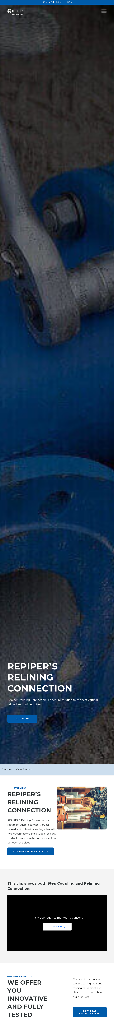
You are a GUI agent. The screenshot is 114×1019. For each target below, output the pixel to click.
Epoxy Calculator (52, 2)
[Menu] (102, 11)
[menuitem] (52, 2)
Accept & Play (57, 926)
